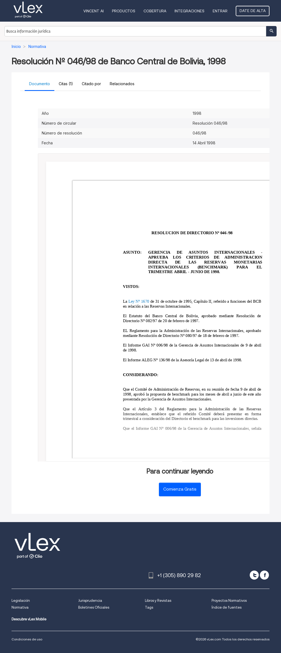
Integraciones (189, 11)
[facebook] (264, 575)
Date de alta (253, 10)
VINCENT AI (93, 11)
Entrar (220, 11)
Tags (149, 607)
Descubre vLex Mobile (29, 619)
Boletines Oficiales (93, 607)
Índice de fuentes (226, 607)
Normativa (20, 607)
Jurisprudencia (90, 600)
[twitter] (254, 575)
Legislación (21, 600)
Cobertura (155, 11)
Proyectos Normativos (229, 600)
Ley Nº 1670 (138, 301)
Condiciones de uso (27, 639)
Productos (123, 11)
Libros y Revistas (158, 600)
